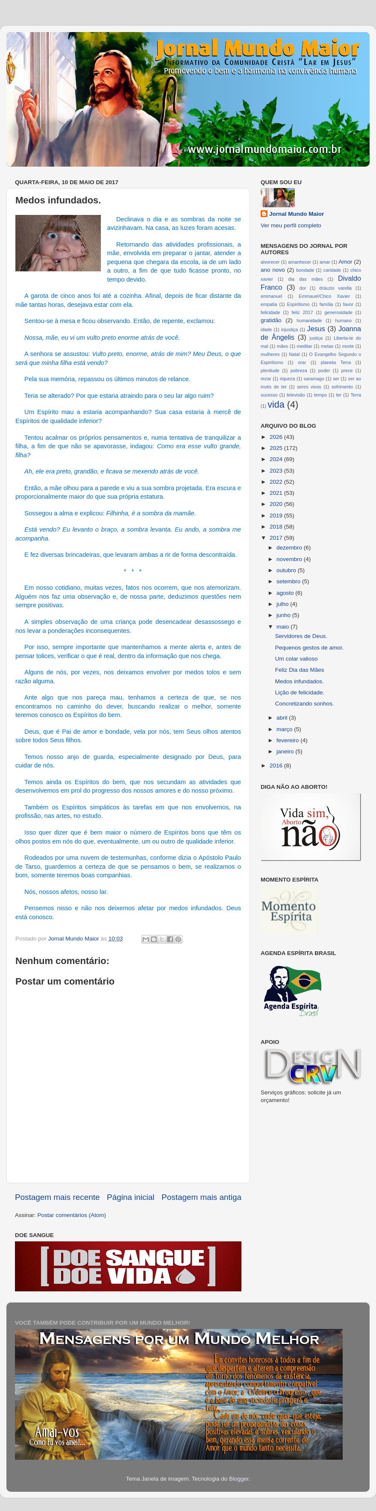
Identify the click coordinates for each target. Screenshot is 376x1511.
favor (348, 304)
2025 (277, 448)
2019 (277, 515)
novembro (290, 559)
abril (282, 717)
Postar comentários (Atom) (72, 1215)
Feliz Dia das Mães (299, 670)
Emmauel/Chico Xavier (324, 296)
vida (276, 404)
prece (346, 370)
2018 (277, 526)
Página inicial (130, 1197)
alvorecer (270, 262)
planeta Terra (336, 362)
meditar (304, 346)
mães (282, 346)
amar (325, 262)
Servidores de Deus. (301, 636)
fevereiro (288, 740)
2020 (277, 504)
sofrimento (342, 386)
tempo (320, 394)
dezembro (290, 547)
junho (284, 615)
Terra (355, 394)
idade (266, 329)
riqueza (287, 378)
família (326, 304)
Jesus (316, 328)
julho (283, 604)
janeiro (285, 751)
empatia (269, 304)
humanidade (309, 320)
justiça (316, 338)
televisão (296, 394)
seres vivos (309, 386)
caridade (332, 270)
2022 (277, 482)
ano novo (273, 270)
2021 (277, 493)
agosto (285, 593)
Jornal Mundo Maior (296, 214)
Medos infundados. (299, 681)
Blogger (239, 1479)
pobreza (299, 370)
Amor (345, 262)
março (285, 729)
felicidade (270, 312)
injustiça (289, 329)
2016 (277, 765)
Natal (294, 354)
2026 (277, 437)
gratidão (271, 320)
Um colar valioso (296, 659)
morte (348, 346)
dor (303, 288)
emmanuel (271, 296)
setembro (289, 581)
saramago (314, 378)
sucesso (269, 394)
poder (324, 370)
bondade (305, 270)
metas (327, 346)
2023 (277, 470)
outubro (287, 570)
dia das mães (305, 279)
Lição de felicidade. (300, 692)
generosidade (338, 312)
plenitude (270, 370)
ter (338, 394)
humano (343, 320)
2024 (277, 459)
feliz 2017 (302, 312)
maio (283, 626)
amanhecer (299, 262)
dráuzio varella (335, 288)
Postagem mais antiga (201, 1197)
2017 (277, 538)
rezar (266, 378)
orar (302, 362)
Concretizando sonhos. (304, 703)
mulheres (270, 354)
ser (336, 378)
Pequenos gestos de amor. (309, 647)
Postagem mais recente (57, 1197)
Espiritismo (298, 304)
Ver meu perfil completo (291, 225)
